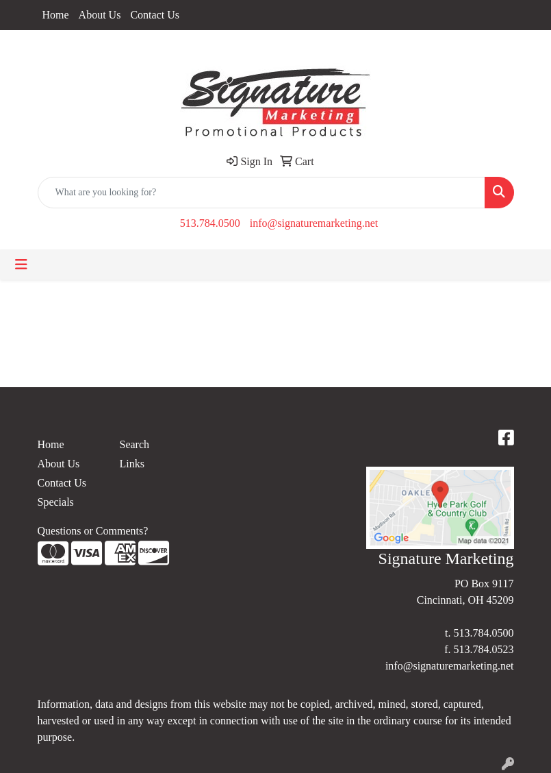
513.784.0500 (210, 223)
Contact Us (154, 15)
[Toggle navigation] (21, 264)
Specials (56, 502)
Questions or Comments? (93, 531)
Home (55, 15)
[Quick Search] (261, 192)
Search (135, 444)
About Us (100, 15)
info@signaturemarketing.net (314, 223)
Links (132, 463)
